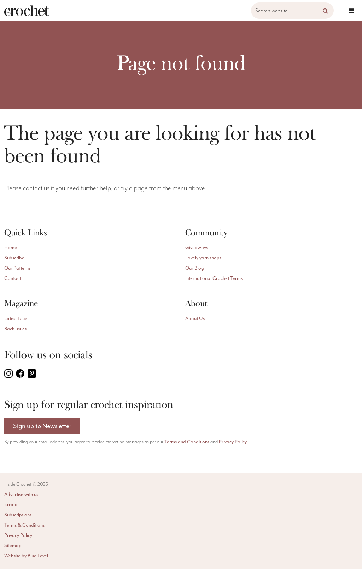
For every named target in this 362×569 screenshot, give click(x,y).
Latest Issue (15, 319)
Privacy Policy (233, 442)
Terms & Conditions (24, 525)
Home (10, 248)
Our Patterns (17, 268)
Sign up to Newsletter (42, 426)
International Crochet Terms (214, 278)
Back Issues (15, 329)
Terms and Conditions (186, 442)
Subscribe (14, 258)
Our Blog (194, 268)
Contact (12, 278)
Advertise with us (21, 494)
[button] (325, 10)
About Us (195, 319)
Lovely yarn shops (203, 258)
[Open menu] (351, 10)
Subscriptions (17, 515)
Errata (11, 505)
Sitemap (13, 546)
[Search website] (292, 10)
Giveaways (196, 248)
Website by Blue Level (26, 556)
